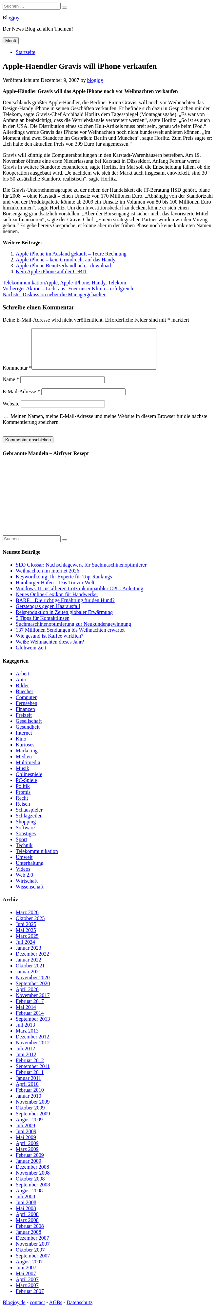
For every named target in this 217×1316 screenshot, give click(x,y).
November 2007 (33, 1252)
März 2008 (27, 1228)
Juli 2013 (25, 1033)
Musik (22, 776)
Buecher (24, 699)
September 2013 (33, 1027)
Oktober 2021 (30, 973)
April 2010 (27, 1092)
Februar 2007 (30, 1299)
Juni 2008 (26, 1210)
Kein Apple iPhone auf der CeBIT (51, 271)
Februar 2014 (30, 1021)
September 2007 (33, 1263)
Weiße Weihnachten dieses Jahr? (50, 649)
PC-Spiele (26, 788)
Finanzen (25, 717)
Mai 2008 (26, 1216)
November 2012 (33, 1050)
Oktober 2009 (30, 1115)
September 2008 (33, 1192)
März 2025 (27, 944)
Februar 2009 (30, 1163)
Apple (51, 282)
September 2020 (33, 991)
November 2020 (33, 985)
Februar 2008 (30, 1234)
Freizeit (24, 723)
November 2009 (33, 1109)
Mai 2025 (26, 938)
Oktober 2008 (30, 1186)
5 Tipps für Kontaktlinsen (42, 626)
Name (11, 387)
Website (11, 411)
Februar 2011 (30, 1080)
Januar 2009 (28, 1169)
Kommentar (17, 375)
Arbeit (22, 681)
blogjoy (95, 80)
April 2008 (27, 1222)
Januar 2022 (28, 967)
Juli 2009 (25, 1133)
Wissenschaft (30, 894)
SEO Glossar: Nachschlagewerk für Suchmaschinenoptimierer (81, 572)
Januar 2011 (28, 1086)
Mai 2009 (26, 1145)
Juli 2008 (25, 1204)
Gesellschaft (29, 729)
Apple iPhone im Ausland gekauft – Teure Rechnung (71, 253)
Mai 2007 (26, 1281)
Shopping (26, 829)
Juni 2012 (26, 1062)
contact (37, 1310)
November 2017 (33, 1003)
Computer (26, 705)
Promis (23, 800)
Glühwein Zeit (31, 655)
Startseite (25, 52)
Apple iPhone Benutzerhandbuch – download (63, 265)
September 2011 (33, 1074)
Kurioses (25, 752)
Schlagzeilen (29, 823)
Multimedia (28, 770)
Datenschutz (79, 1310)
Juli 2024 (25, 950)
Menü (10, 40)
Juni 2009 (26, 1139)
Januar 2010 (28, 1104)
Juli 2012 (25, 1056)
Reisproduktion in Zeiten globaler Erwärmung (64, 620)
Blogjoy (11, 17)
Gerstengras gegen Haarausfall (48, 614)
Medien (24, 764)
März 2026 (27, 920)
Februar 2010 (30, 1098)
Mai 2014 (26, 1015)
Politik (23, 794)
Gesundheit (28, 735)
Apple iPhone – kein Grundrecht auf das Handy (65, 259)
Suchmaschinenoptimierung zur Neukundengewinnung (73, 632)
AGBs (55, 1310)
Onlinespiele (29, 782)
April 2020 (27, 997)
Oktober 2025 (30, 926)
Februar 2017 (30, 1009)
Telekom (117, 282)
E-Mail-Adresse (21, 399)
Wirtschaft (27, 888)
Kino (21, 746)
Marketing (27, 758)
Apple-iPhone (74, 282)
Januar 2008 (28, 1240)
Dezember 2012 (32, 1044)
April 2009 (27, 1151)
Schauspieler (29, 817)
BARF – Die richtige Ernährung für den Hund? (65, 608)
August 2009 (29, 1127)
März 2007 (27, 1293)
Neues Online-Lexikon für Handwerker (57, 602)
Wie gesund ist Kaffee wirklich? (49, 643)
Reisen (23, 812)
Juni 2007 (26, 1275)
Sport (21, 847)
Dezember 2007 (32, 1246)
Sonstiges (26, 841)
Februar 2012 (30, 1068)
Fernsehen (26, 711)
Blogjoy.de (14, 1310)
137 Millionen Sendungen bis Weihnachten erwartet (70, 638)
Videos (23, 877)
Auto (21, 687)
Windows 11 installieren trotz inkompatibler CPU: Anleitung (79, 596)
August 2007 (29, 1269)
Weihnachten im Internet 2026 (47, 578)
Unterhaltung (29, 871)
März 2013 (27, 1038)
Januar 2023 (28, 956)
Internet (24, 740)
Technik (24, 853)
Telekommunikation (24, 282)
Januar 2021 (28, 979)
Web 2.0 (24, 883)
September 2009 (33, 1121)
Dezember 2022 (32, 961)
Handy (99, 282)
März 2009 (27, 1157)
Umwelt (24, 865)
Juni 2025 (26, 932)
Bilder (22, 693)
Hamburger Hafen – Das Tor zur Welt (55, 590)
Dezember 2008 (32, 1175)
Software (25, 835)
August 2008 (29, 1198)
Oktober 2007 (30, 1257)
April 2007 (27, 1287)
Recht (22, 806)
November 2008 (33, 1180)
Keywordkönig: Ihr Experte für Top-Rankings (64, 584)
